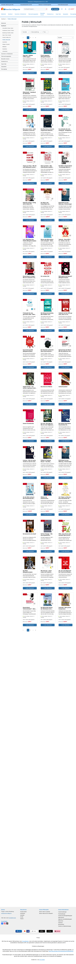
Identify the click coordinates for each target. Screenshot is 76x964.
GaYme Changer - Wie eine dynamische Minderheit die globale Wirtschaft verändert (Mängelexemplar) (47, 534)
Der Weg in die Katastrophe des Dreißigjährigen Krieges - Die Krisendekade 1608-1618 (47, 203)
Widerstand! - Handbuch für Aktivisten (29, 93)
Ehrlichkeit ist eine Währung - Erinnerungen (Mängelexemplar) (65, 461)
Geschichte (4, 42)
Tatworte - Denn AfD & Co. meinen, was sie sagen (64, 240)
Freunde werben (23, 911)
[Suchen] (46, 9)
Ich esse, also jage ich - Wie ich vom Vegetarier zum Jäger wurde (47, 424)
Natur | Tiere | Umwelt (6, 35)
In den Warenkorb (30, 72)
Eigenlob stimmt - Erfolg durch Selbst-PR (29, 203)
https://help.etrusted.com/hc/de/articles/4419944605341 (61, 951)
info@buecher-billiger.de (6, 913)
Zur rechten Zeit (45, 276)
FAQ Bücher (22, 913)
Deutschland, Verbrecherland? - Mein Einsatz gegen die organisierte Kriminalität (29, 608)
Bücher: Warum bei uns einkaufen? (46, 913)
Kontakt (21, 916)
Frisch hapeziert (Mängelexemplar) (45, 56)
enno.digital (42, 959)
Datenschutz (60, 920)
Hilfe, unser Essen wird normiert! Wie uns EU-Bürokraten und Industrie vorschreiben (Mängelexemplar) (65, 534)
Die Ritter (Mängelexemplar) (27, 571)
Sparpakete (3, 66)
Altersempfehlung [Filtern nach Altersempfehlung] (36, 32)
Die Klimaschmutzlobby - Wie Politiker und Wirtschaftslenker (47, 313)
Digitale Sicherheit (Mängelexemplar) (63, 56)
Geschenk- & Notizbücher (7, 53)
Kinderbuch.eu (4, 61)
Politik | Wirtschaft (6, 39)
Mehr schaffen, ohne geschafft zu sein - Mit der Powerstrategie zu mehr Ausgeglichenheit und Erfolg (65, 93)
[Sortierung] (65, 37)
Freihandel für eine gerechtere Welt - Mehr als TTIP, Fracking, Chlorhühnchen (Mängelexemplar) (29, 313)
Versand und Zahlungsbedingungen (65, 915)
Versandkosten (25, 941)
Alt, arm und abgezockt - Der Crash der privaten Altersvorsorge (65, 571)
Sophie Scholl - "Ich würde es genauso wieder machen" (30, 387)
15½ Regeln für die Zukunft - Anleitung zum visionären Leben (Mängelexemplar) (47, 93)
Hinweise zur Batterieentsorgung (64, 926)
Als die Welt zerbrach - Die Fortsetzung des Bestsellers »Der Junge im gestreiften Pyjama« (29, 497)
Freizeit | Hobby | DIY (6, 37)
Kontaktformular (12, 917)
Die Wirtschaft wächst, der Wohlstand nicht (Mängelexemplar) (47, 608)
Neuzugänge (4, 69)
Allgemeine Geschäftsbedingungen (65, 919)
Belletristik (3, 23)
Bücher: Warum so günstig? (44, 911)
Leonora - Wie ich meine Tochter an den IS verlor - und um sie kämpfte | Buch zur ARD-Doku (29, 461)
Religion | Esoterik (6, 44)
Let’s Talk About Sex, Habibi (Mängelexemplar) (29, 240)
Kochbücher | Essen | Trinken (8, 30)
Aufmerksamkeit (63, 386)
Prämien (21, 918)
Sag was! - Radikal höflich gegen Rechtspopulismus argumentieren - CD (28, 56)
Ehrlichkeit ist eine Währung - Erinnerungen (65, 203)
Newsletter (22, 915)
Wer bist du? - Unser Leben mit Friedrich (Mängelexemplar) (46, 571)
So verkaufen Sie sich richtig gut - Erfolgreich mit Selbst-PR (65, 129)
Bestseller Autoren (5, 58)
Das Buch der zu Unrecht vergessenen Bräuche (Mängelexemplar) (47, 129)
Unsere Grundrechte (28, 423)
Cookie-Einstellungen (62, 911)
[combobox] (34, 9)
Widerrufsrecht (61, 917)
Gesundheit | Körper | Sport (7, 28)
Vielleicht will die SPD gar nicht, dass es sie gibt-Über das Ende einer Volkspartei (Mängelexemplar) (65, 313)
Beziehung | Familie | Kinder (7, 32)
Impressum (60, 922)
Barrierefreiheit (61, 924)
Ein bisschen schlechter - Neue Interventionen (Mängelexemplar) (47, 350)
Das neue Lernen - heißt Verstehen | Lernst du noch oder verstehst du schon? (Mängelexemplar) (29, 129)
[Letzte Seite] (35, 37)
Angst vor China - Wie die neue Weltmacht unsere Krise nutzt (29, 166)
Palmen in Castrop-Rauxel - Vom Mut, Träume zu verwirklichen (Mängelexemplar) (47, 461)
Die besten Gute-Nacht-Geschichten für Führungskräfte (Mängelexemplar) (65, 424)
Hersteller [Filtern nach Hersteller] (26, 32)
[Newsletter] (55, 9)
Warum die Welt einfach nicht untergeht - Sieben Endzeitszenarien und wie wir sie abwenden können (47, 240)
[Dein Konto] (65, 9)
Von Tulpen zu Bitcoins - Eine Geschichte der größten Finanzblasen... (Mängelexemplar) (65, 497)
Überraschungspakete (6, 56)
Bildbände (4, 46)
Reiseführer (4, 48)
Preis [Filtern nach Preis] (45, 32)
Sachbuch (3, 25)
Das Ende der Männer (46, 386)
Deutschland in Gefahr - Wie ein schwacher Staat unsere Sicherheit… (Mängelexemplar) (29, 277)
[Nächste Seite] (33, 37)
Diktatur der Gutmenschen (44, 497)
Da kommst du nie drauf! (29, 534)
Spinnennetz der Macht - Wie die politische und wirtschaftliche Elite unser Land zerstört (65, 350)
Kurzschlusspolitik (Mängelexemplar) (28, 350)
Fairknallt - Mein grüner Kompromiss (65, 608)
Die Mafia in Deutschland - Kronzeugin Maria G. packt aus (65, 166)
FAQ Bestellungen (61, 913)
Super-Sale (3, 64)
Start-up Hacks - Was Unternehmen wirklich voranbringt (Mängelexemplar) (46, 166)
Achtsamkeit (4, 51)
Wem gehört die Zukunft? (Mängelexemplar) (65, 277)
